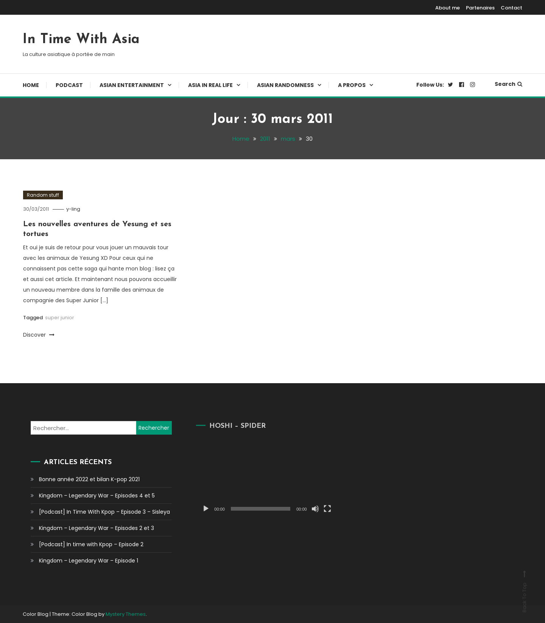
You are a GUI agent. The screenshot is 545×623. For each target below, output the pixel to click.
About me (447, 7)
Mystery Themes (126, 614)
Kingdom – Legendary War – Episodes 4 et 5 (97, 495)
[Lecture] (198, 509)
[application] (258, 476)
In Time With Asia (81, 40)
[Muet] (307, 509)
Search (508, 84)
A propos (352, 85)
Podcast (69, 85)
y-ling (73, 209)
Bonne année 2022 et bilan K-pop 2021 (89, 479)
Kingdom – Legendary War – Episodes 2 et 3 (96, 528)
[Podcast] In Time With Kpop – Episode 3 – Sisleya (104, 512)
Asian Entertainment (132, 85)
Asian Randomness (285, 85)
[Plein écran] (319, 509)
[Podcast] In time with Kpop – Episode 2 (91, 544)
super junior (59, 317)
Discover (38, 335)
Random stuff (43, 195)
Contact (511, 7)
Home (31, 85)
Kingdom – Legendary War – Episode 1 (88, 560)
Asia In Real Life (210, 85)
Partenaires (480, 7)
